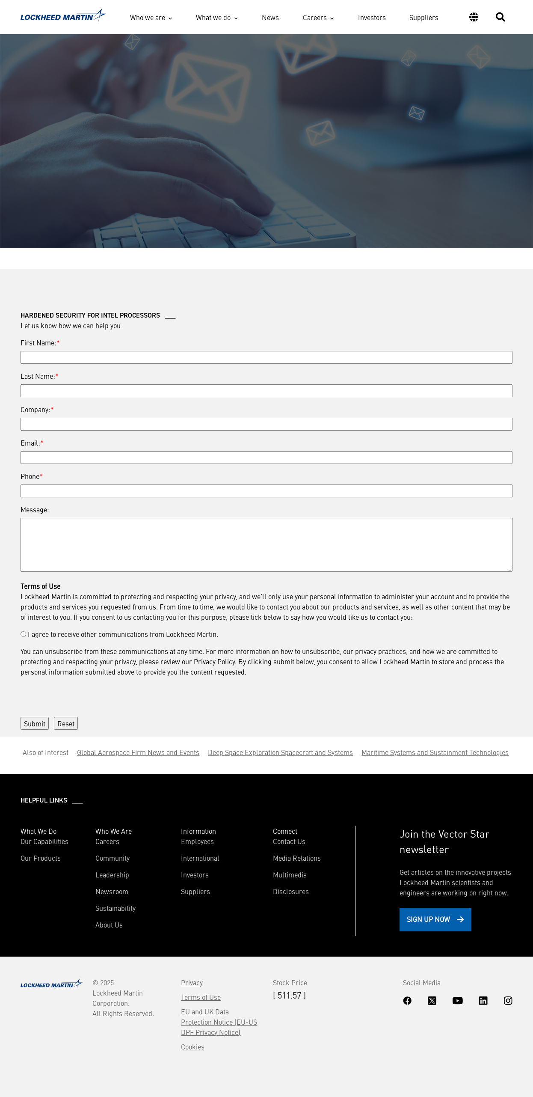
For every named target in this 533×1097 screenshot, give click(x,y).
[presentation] (86, 693)
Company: (35, 409)
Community (112, 857)
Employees (197, 841)
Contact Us (289, 841)
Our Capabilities (44, 841)
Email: (30, 442)
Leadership (112, 874)
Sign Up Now (428, 919)
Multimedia (290, 874)
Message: (35, 509)
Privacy (192, 982)
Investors (372, 17)
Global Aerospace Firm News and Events (138, 752)
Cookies (192, 1046)
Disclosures (291, 891)
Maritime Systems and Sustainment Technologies (435, 752)
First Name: (38, 342)
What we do (213, 17)
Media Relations (297, 857)
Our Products (41, 857)
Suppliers (423, 17)
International (200, 857)
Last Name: (38, 376)
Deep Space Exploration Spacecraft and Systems (280, 752)
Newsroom (111, 891)
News (270, 17)
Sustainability (115, 908)
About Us (109, 924)
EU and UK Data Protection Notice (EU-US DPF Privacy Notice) (219, 1022)
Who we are (147, 17)
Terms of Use (201, 997)
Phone (30, 476)
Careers (315, 17)
